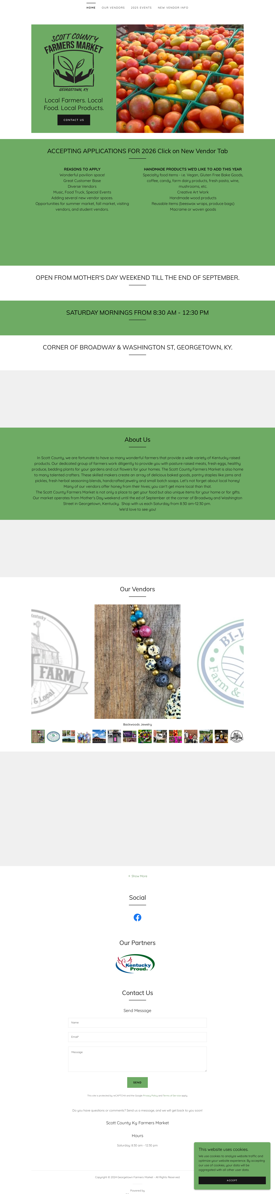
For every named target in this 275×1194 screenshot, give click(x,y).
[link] (73, 62)
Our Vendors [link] (113, 7)
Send (137, 1075)
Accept (232, 1180)
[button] (137, 868)
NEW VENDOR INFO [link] (173, 7)
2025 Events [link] (141, 7)
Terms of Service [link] (172, 1087)
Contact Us (74, 120)
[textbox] (137, 1015)
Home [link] (91, 7)
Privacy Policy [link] (150, 1087)
